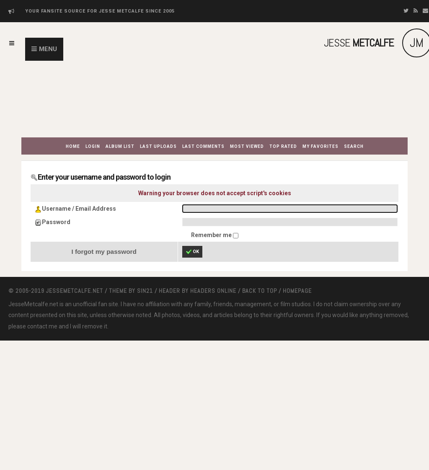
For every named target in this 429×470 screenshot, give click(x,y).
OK (192, 251)
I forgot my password (104, 251)
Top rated (283, 146)
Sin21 (145, 290)
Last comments (203, 146)
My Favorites (320, 146)
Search (354, 146)
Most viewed (247, 146)
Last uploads (158, 146)
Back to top (259, 290)
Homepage (297, 290)
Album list (120, 146)
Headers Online (213, 290)
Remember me (212, 235)
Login (92, 146)
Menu (48, 49)
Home (73, 146)
